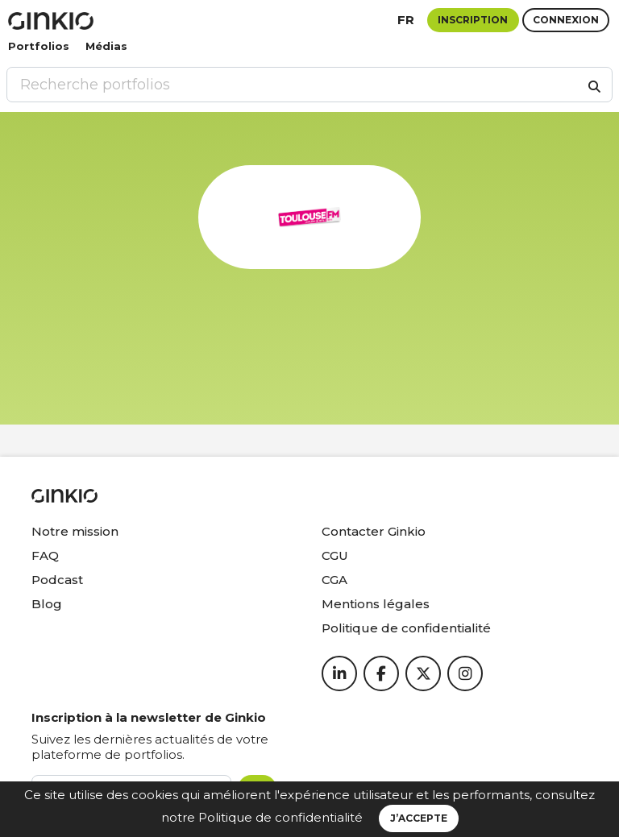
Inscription (473, 20)
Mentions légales (376, 603)
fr (405, 19)
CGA (334, 579)
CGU (335, 555)
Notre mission (74, 531)
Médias (106, 45)
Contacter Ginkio (374, 531)
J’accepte (418, 818)
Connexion (566, 20)
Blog (46, 603)
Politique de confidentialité (280, 817)
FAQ (45, 555)
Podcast (57, 579)
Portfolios (38, 45)
